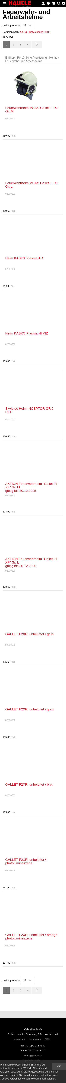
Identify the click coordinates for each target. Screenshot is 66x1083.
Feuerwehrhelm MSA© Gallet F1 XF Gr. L (32, 184)
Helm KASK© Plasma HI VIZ (26, 333)
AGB (47, 1039)
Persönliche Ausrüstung (32, 57)
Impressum (35, 1039)
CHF (47, 32)
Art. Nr (23, 32)
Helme (53, 57)
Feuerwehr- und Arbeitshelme (23, 61)
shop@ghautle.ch (33, 1055)
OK (59, 1066)
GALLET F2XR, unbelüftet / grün (29, 634)
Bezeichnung (36, 32)
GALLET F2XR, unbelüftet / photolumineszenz (25, 861)
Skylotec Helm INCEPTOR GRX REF (29, 410)
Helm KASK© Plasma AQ (24, 258)
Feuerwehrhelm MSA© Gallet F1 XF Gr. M (32, 109)
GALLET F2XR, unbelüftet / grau (29, 709)
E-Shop (10, 57)
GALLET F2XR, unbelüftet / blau (29, 784)
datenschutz (19, 1039)
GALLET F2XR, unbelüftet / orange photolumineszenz (31, 936)
